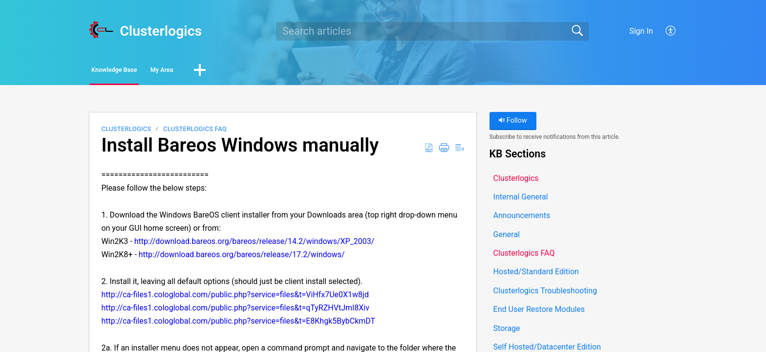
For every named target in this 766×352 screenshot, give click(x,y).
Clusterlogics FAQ (195, 131)
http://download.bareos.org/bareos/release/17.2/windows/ (242, 257)
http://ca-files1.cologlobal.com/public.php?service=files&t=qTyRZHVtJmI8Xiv (235, 310)
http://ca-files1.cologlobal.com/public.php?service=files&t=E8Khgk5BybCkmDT (238, 324)
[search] (432, 31)
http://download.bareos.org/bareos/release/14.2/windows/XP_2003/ (254, 244)
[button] (671, 31)
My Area (212, 71)
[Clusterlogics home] (101, 30)
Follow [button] (512, 123)
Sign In (641, 31)
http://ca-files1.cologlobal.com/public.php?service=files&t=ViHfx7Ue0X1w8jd (235, 297)
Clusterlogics (126, 131)
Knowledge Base (135, 71)
